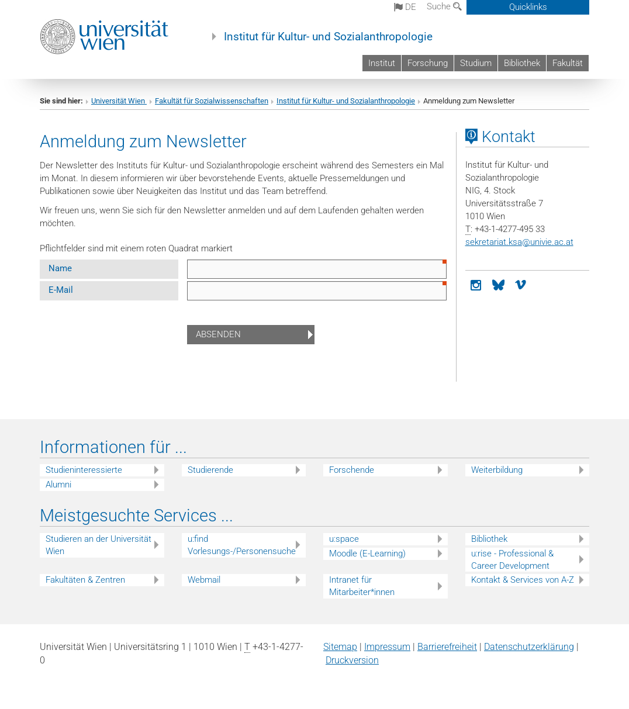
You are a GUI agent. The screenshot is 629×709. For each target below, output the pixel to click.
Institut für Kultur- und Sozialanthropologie (328, 36)
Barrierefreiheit (447, 646)
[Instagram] (476, 284)
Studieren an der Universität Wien (98, 545)
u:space (344, 539)
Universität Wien (119, 100)
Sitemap (340, 646)
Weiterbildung (497, 470)
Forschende (351, 470)
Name (60, 268)
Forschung (427, 63)
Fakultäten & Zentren (85, 580)
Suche (444, 6)
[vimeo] (521, 284)
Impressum (387, 646)
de (405, 7)
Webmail (204, 580)
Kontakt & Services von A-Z (522, 580)
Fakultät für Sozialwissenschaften (211, 100)
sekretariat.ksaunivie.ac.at (519, 242)
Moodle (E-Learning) (367, 553)
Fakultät (567, 63)
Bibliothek (522, 63)
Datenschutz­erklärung (529, 646)
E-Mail (61, 290)
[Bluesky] (499, 284)
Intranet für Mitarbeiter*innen (362, 586)
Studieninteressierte (84, 470)
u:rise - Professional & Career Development (512, 559)
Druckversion (352, 660)
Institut (381, 63)
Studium (476, 63)
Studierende (210, 470)
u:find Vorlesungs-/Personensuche (242, 545)
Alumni (58, 484)
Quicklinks (528, 7)
